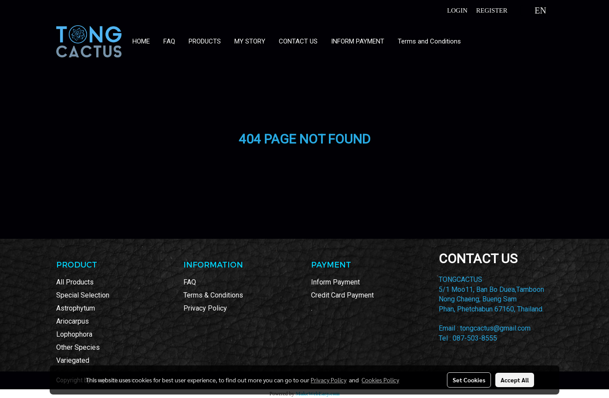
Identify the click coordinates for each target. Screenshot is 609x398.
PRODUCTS (205, 41)
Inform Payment (335, 282)
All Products (75, 282)
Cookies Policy (380, 380)
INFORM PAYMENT (357, 41)
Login (457, 10)
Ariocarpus (72, 321)
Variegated (72, 360)
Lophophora (74, 334)
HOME (141, 41)
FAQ (169, 41)
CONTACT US (298, 41)
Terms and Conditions (429, 41)
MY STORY (249, 41)
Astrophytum (75, 308)
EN (533, 10)
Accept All (515, 380)
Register (492, 10)
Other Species (78, 347)
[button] (475, 41)
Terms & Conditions (213, 295)
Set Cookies (469, 380)
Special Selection (82, 295)
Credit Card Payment (342, 295)
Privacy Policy (205, 308)
